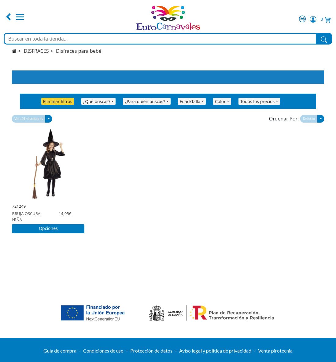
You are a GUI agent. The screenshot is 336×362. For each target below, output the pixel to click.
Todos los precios (257, 101)
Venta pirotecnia (275, 350)
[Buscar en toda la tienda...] (160, 39)
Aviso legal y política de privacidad (215, 350)
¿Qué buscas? (96, 101)
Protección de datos (151, 350)
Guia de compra (59, 350)
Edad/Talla (190, 101)
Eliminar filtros (57, 101)
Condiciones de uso (103, 350)
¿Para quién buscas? (145, 101)
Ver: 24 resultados (28, 118)
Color (220, 101)
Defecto (309, 118)
